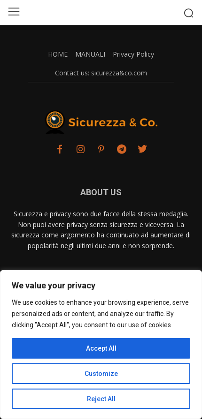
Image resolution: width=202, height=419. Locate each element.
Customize (101, 373)
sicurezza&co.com (119, 72)
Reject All (101, 399)
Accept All (101, 348)
